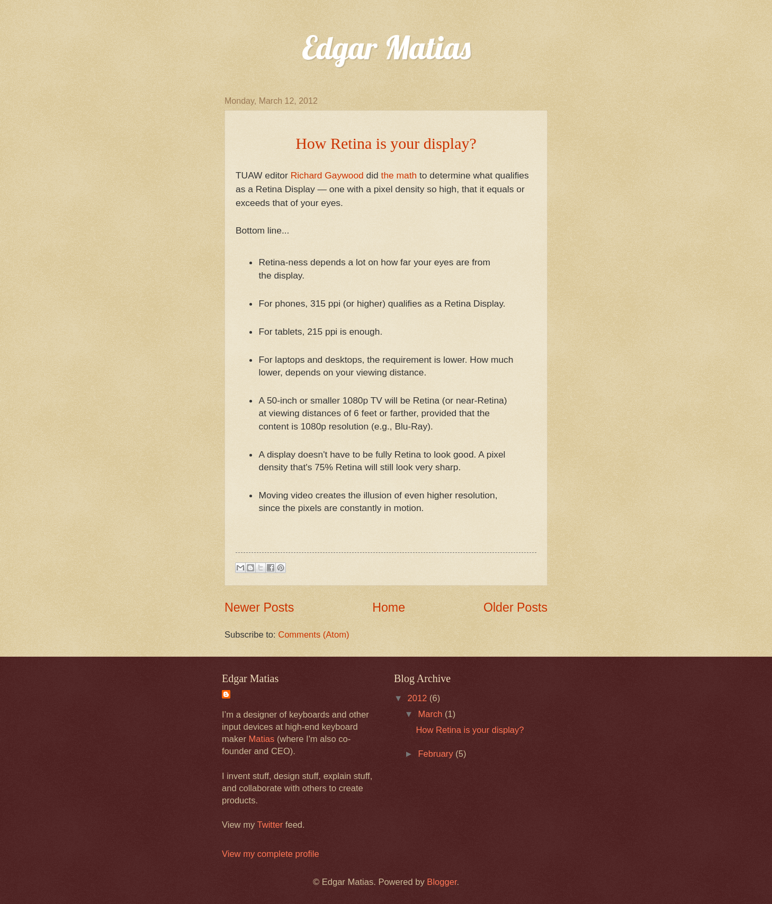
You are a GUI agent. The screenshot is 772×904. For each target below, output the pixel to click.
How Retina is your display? (470, 730)
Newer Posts (259, 607)
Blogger (441, 882)
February (436, 754)
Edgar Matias (386, 47)
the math (399, 175)
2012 (418, 698)
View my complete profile (270, 854)
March (431, 714)
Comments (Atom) (313, 635)
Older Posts (515, 607)
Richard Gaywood (327, 175)
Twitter (270, 825)
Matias (262, 739)
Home (388, 607)
